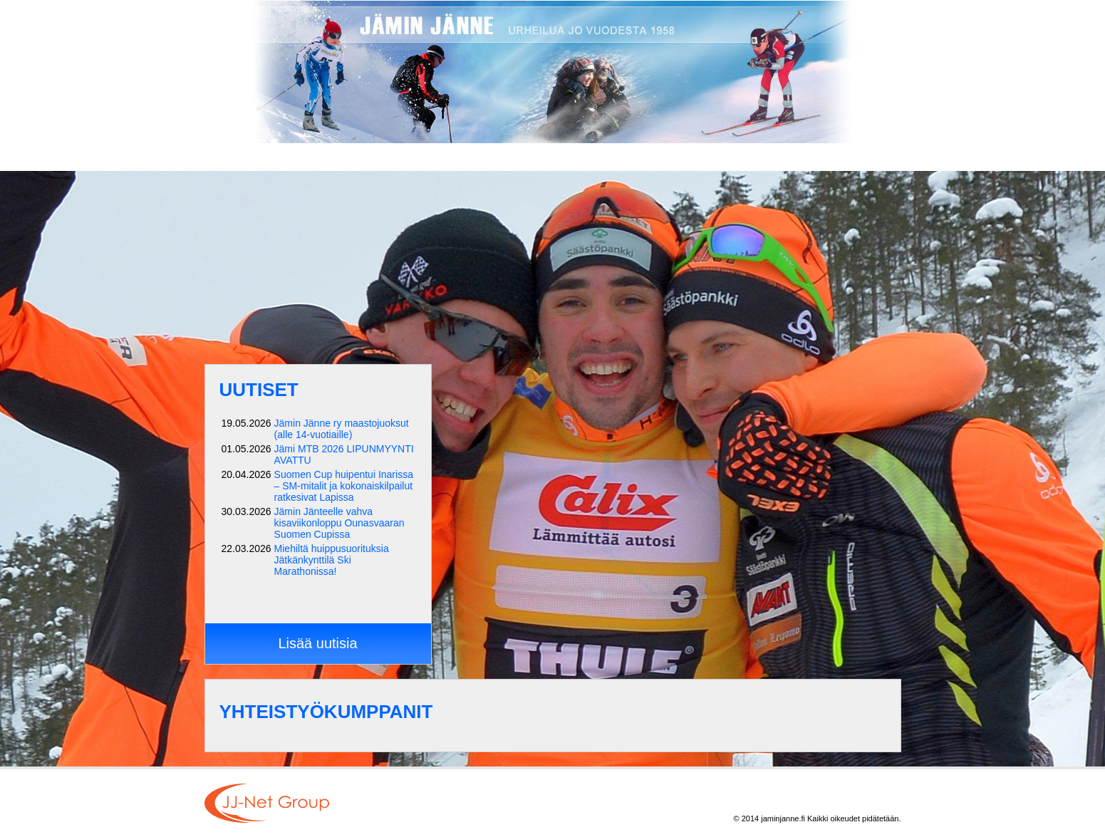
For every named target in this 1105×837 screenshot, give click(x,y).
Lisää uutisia (317, 643)
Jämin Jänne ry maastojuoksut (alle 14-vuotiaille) (341, 428)
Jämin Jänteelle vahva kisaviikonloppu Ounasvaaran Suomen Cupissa (339, 523)
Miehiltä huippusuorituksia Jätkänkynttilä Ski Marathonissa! (331, 560)
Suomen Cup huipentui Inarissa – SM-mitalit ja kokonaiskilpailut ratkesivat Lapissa (343, 486)
